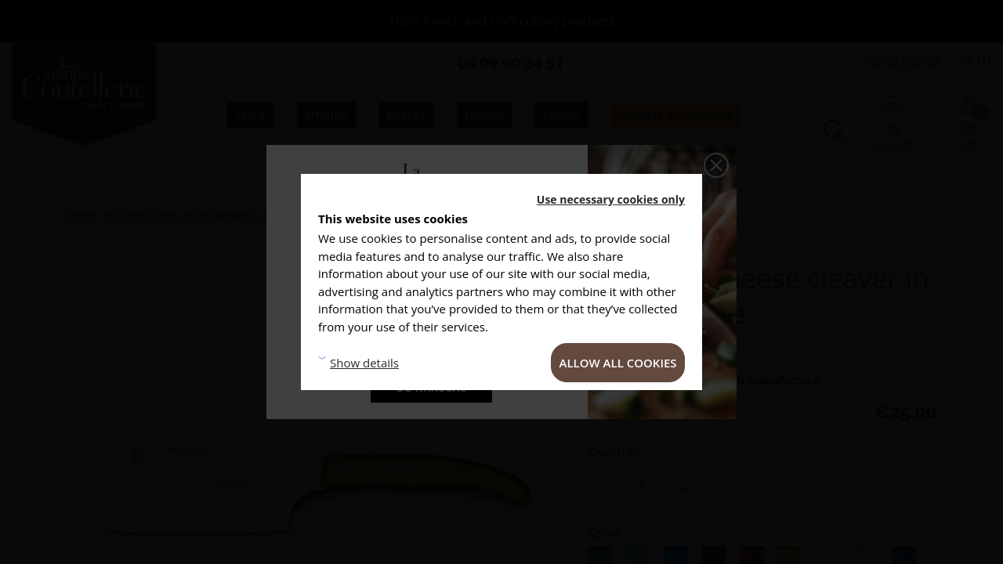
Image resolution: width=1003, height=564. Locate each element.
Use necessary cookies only (611, 199)
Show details (364, 363)
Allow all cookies (618, 363)
